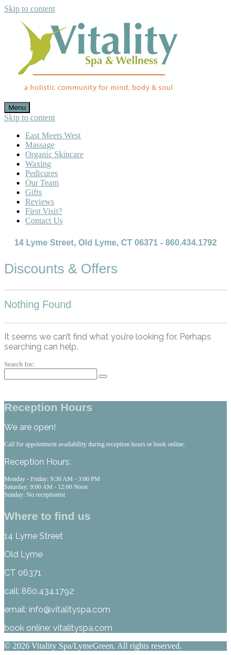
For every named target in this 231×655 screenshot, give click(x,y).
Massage (40, 144)
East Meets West (53, 135)
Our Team (42, 182)
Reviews (39, 201)
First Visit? (43, 211)
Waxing (38, 163)
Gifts (33, 192)
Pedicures (41, 173)
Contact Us (44, 220)
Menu (17, 107)
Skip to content (29, 8)
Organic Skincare (54, 154)
